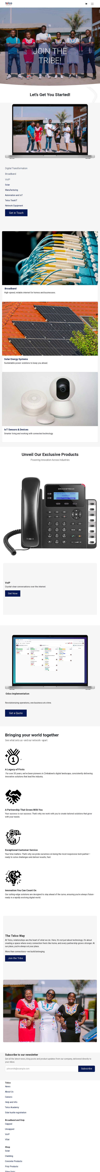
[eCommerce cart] (86, 3)
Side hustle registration (15, 1112)
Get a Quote (16, 713)
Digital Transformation (16, 168)
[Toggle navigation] (92, 4)
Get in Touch (16, 212)
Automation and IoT (14, 195)
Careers (8, 1097)
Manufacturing (11, 190)
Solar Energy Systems (16, 359)
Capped (9, 1124)
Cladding (9, 1156)
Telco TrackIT (11, 200)
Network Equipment (14, 205)
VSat (7, 1139)
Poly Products (11, 1166)
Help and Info (11, 1102)
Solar (7, 185)
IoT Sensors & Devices (16, 429)
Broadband (10, 173)
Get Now (12, 593)
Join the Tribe (15, 958)
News (7, 1086)
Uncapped (10, 1129)
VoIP (7, 179)
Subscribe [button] (86, 1068)
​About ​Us (9, 1092)
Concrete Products (13, 1161)
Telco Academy (12, 1107)
